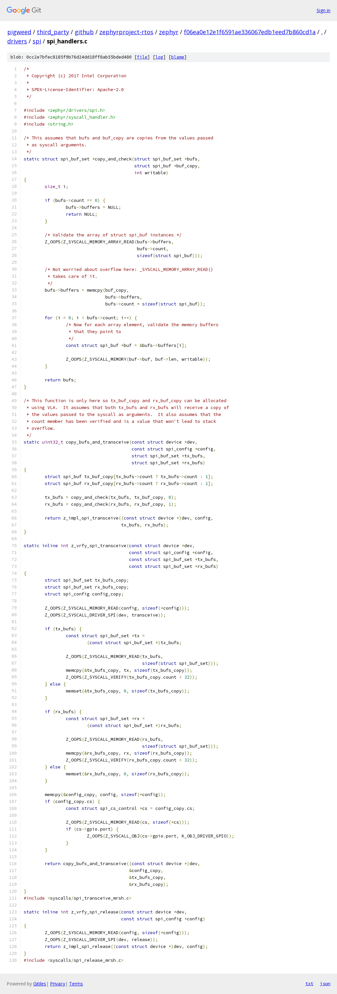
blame (177, 57)
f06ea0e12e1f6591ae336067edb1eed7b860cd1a (250, 32)
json (325, 983)
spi (37, 41)
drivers (17, 41)
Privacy (57, 984)
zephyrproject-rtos (126, 32)
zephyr (168, 32)
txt (309, 983)
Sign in (323, 10)
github (84, 32)
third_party (53, 32)
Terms (76, 984)
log (159, 57)
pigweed (19, 32)
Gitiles (39, 984)
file (142, 57)
